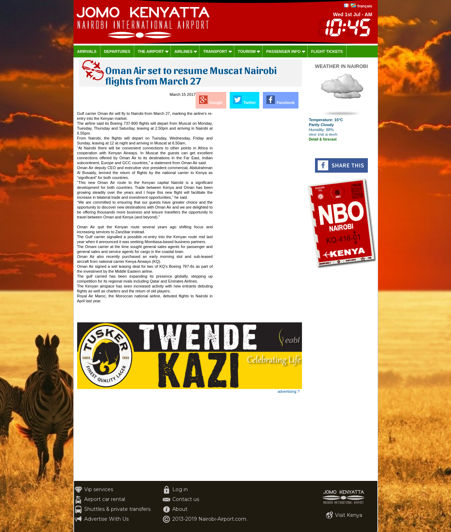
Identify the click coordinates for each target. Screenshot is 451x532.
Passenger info (283, 51)
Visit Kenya (348, 515)
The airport (151, 51)
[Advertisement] (258, 216)
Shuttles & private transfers (117, 509)
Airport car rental (104, 499)
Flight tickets (327, 51)
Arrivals (87, 51)
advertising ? (288, 391)
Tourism (247, 51)
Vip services (98, 489)
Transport (215, 51)
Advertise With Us (106, 519)
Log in (180, 489)
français (364, 6)
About (179, 509)
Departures (117, 51)
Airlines (183, 51)
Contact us (185, 499)
